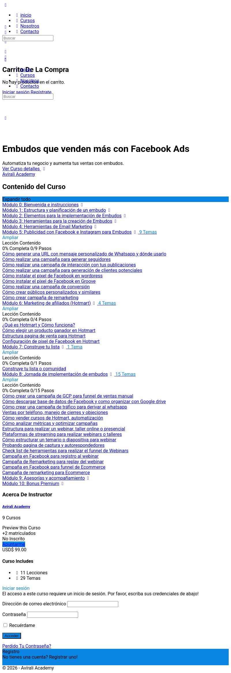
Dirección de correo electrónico (34, 604)
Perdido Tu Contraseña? (26, 646)
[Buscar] (5, 51)
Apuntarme (13, 544)
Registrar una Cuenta (23, 662)
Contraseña (14, 614)
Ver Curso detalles (24, 168)
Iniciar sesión (15, 92)
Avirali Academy (16, 506)
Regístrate (41, 92)
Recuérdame (19, 625)
